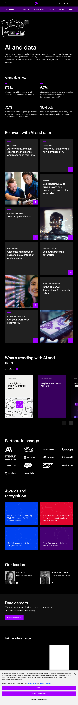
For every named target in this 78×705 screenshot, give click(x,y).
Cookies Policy (32, 683)
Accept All (38, 687)
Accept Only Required (39, 693)
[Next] (70, 423)
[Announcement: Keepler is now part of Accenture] (52, 396)
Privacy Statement (45, 683)
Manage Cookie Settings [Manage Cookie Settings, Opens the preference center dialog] (39, 699)
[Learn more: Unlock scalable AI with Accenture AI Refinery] (56, 258)
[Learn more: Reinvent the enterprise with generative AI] (56, 207)
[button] (14, 617)
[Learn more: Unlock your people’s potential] (21, 326)
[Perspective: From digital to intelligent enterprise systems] (19, 396)
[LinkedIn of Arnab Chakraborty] (52, 583)
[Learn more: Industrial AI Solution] (21, 172)
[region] (39, 687)
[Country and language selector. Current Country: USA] (67, 3)
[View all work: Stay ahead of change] (11, 368)
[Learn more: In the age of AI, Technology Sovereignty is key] (56, 310)
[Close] (75, 673)
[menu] (5, 3)
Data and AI (9, 9)
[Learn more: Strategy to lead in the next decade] (21, 223)
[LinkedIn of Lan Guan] (17, 583)
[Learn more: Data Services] (56, 155)
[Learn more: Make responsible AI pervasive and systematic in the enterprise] (21, 275)
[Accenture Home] (36, 3)
